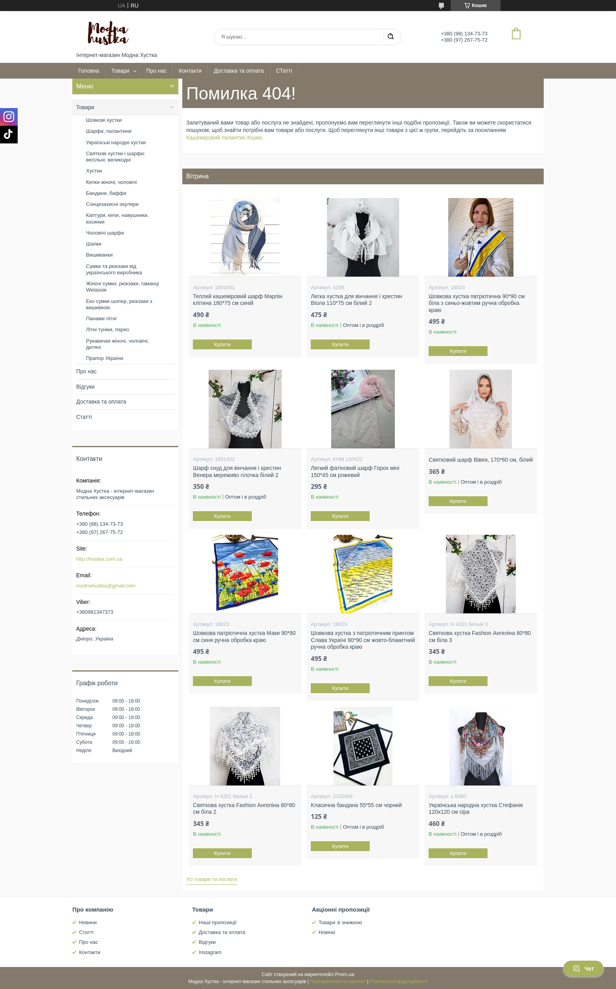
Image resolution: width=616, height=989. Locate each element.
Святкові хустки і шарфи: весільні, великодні (115, 156)
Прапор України (104, 358)
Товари (120, 71)
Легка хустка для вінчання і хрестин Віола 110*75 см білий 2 (356, 299)
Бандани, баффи (106, 193)
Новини (88, 922)
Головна (88, 71)
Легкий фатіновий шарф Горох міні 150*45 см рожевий (355, 471)
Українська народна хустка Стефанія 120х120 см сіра (476, 808)
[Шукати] (390, 36)
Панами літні (101, 318)
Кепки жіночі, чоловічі (111, 182)
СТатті (284, 71)
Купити (222, 344)
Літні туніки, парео (107, 329)
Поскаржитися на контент (338, 981)
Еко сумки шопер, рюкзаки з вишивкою (119, 304)
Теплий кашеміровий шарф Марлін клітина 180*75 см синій (237, 299)
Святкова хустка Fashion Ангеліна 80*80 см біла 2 (244, 808)
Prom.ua (344, 974)
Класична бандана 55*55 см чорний (356, 805)
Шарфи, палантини (108, 131)
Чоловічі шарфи (105, 233)
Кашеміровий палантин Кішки (224, 137)
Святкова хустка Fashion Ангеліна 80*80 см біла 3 (480, 636)
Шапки (93, 244)
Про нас (156, 71)
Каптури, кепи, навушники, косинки (117, 218)
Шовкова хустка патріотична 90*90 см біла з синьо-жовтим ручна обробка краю (476, 303)
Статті (84, 417)
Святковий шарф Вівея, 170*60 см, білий (481, 460)
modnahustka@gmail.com (105, 586)
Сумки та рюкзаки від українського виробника (114, 269)
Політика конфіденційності (399, 981)
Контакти (190, 71)
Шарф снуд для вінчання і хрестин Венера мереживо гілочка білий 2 (237, 471)
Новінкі (327, 932)
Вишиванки (99, 255)
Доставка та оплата (239, 71)
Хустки (94, 171)
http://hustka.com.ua (99, 559)
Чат (583, 968)
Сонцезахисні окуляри (112, 204)
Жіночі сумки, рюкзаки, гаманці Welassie (122, 287)
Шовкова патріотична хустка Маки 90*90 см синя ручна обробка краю (244, 636)
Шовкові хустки (104, 120)
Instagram (210, 952)
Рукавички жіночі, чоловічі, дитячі (117, 344)
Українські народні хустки (116, 142)
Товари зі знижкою (340, 922)
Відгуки (85, 386)
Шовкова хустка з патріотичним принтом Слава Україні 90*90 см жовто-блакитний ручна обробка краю (363, 640)
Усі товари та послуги (211, 879)
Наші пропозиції (217, 922)
